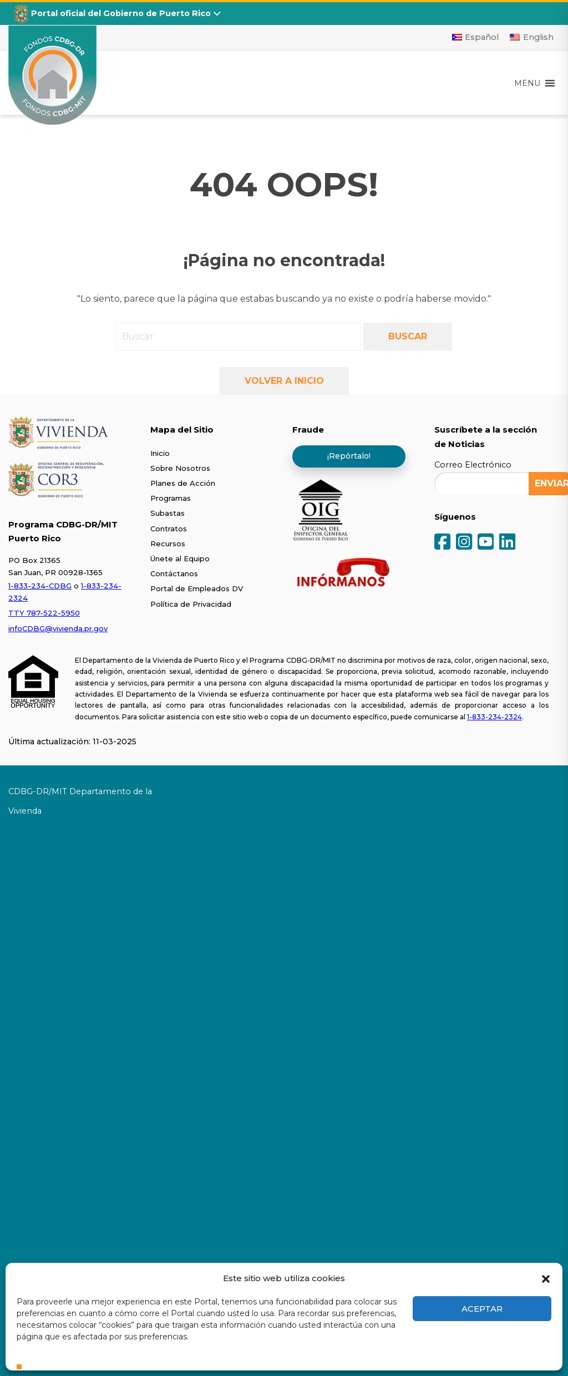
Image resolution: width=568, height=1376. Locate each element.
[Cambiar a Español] (476, 37)
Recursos (167, 543)
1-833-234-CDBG (40, 585)
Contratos (168, 528)
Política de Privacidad (190, 604)
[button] (545, 1277)
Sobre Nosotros (180, 468)
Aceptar (482, 1308)
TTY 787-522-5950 (44, 612)
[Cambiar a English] (531, 37)
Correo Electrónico (472, 465)
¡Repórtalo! (349, 456)
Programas (170, 498)
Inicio (160, 453)
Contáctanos (174, 573)
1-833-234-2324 (494, 717)
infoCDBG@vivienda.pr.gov (58, 628)
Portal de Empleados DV (196, 588)
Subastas (167, 513)
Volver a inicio (284, 380)
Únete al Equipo (180, 558)
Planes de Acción (182, 483)
